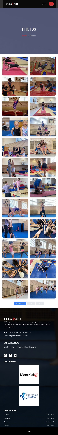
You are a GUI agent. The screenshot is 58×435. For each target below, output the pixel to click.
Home (24, 35)
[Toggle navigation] (51, 4)
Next (30, 303)
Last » (40, 303)
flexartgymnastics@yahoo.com (17, 336)
